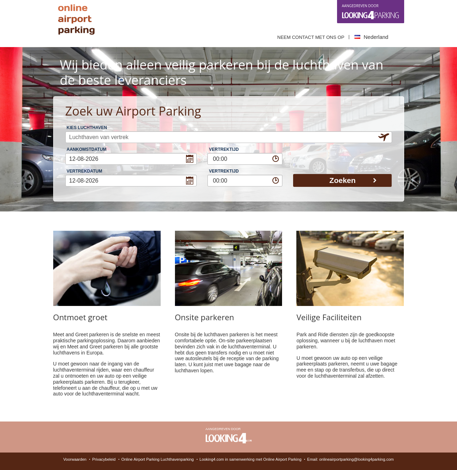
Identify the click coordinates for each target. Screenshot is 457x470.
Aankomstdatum (87, 149)
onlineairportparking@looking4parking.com (356, 459)
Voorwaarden (74, 459)
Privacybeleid (103, 459)
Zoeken (353, 180)
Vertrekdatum (84, 171)
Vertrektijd (223, 149)
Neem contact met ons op (311, 37)
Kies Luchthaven (87, 127)
